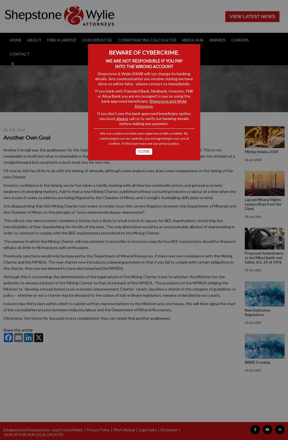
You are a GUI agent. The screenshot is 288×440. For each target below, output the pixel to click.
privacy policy (169, 143)
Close (144, 151)
